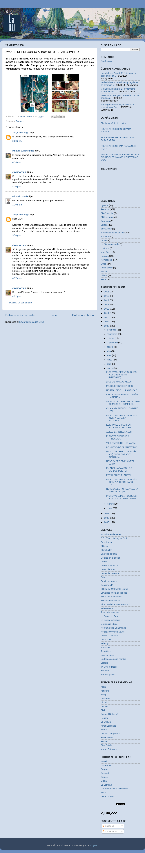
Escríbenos (106, 61)
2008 (107, 326)
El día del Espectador (111, 596)
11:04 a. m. (17, 204)
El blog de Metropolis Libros (114, 589)
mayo (110, 359)
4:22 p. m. (17, 296)
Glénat (104, 781)
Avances (20, 121)
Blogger (94, 845)
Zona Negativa (108, 674)
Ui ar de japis (107, 655)
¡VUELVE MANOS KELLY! (119, 381)
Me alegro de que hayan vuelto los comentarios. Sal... (117, 105)
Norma (104, 729)
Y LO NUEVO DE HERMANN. (121, 443)
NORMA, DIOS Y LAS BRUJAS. (122, 390)
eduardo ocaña (20, 196)
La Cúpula (106, 722)
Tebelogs (105, 643)
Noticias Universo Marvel (113, 632)
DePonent (106, 698)
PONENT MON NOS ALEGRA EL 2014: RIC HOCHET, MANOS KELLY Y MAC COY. (120, 157)
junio (109, 355)
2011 (107, 313)
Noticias (105, 256)
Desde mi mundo (109, 581)
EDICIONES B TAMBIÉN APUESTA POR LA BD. (118, 426)
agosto (110, 347)
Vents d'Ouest (107, 796)
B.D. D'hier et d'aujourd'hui (114, 538)
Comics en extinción (110, 558)
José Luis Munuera (110, 612)
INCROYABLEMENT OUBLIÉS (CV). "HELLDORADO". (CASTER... (121, 454)
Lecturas (105, 248)
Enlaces (105, 225)
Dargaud (105, 769)
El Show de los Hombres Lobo (115, 604)
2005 (107, 522)
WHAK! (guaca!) (109, 667)
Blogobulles (106, 550)
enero (110, 508)
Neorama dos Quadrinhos (113, 628)
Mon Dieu (105, 252)
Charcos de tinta (109, 554)
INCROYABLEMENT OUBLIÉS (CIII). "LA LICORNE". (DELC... (122, 497)
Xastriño (105, 670)
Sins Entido (106, 745)
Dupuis (104, 777)
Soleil (103, 792)
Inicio (53, 315)
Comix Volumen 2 (109, 565)
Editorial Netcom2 (109, 714)
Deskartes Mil (107, 585)
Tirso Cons (106, 651)
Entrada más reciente (20, 315)
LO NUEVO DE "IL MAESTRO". (121, 447)
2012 (107, 309)
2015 (107, 296)
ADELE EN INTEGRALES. (119, 432)
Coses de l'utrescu (110, 573)
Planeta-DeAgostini (110, 733)
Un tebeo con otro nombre (113, 659)
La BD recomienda (110, 244)
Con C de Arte (107, 569)
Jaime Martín (107, 608)
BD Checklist (107, 213)
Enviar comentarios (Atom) (32, 322)
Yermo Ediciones (109, 749)
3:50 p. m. (17, 235)
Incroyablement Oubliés (112, 232)
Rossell (104, 741)
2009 (107, 321)
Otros (103, 264)
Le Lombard (106, 785)
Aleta (103, 687)
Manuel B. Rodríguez (23, 151)
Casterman (106, 765)
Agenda (104, 205)
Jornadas (105, 236)
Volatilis (104, 663)
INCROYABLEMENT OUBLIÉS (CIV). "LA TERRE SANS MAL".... (121, 482)
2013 (107, 304)
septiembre (112, 342)
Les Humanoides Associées (114, 788)
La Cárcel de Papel (110, 616)
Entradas (108, 826)
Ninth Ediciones (108, 726)
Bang (103, 694)
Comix (104, 561)
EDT (103, 710)
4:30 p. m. (17, 186)
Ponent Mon (107, 267)
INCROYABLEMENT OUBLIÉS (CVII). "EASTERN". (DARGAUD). (121, 375)
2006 (107, 518)
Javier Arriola (19, 172)
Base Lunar (106, 542)
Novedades (106, 260)
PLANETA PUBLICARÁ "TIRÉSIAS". (117, 437)
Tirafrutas (105, 647)
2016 (107, 291)
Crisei (103, 577)
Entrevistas (106, 228)
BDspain (105, 546)
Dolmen (104, 706)
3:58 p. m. (17, 141)
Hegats (104, 718)
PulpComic (106, 639)
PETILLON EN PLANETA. (119, 475)
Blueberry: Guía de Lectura (114, 123)
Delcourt (105, 773)
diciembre (112, 330)
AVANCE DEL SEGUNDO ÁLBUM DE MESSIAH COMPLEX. (123, 402)
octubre (111, 338)
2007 (107, 513)
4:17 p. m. (17, 278)
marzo (110, 368)
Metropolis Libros (109, 624)
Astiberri (105, 691)
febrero (110, 504)
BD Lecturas (107, 217)
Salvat (104, 271)
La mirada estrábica (110, 620)
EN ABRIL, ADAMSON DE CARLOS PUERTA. (119, 469)
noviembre (112, 334)
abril (109, 364)
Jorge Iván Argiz (20, 132)
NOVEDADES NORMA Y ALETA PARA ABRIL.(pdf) (122, 490)
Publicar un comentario (20, 302)
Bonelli (104, 761)
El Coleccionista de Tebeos (114, 593)
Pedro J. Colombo (109, 635)
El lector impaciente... (111, 600)
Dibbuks (105, 702)
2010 (107, 317)
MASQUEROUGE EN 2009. (120, 386)
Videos (104, 275)
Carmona (105, 221)
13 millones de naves (111, 534)
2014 (107, 300)
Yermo (104, 279)
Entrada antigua (83, 315)
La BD (104, 240)
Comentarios (110, 831)
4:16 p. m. (17, 162)
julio (109, 351)
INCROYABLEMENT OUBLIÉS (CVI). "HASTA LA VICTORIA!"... (121, 418)
